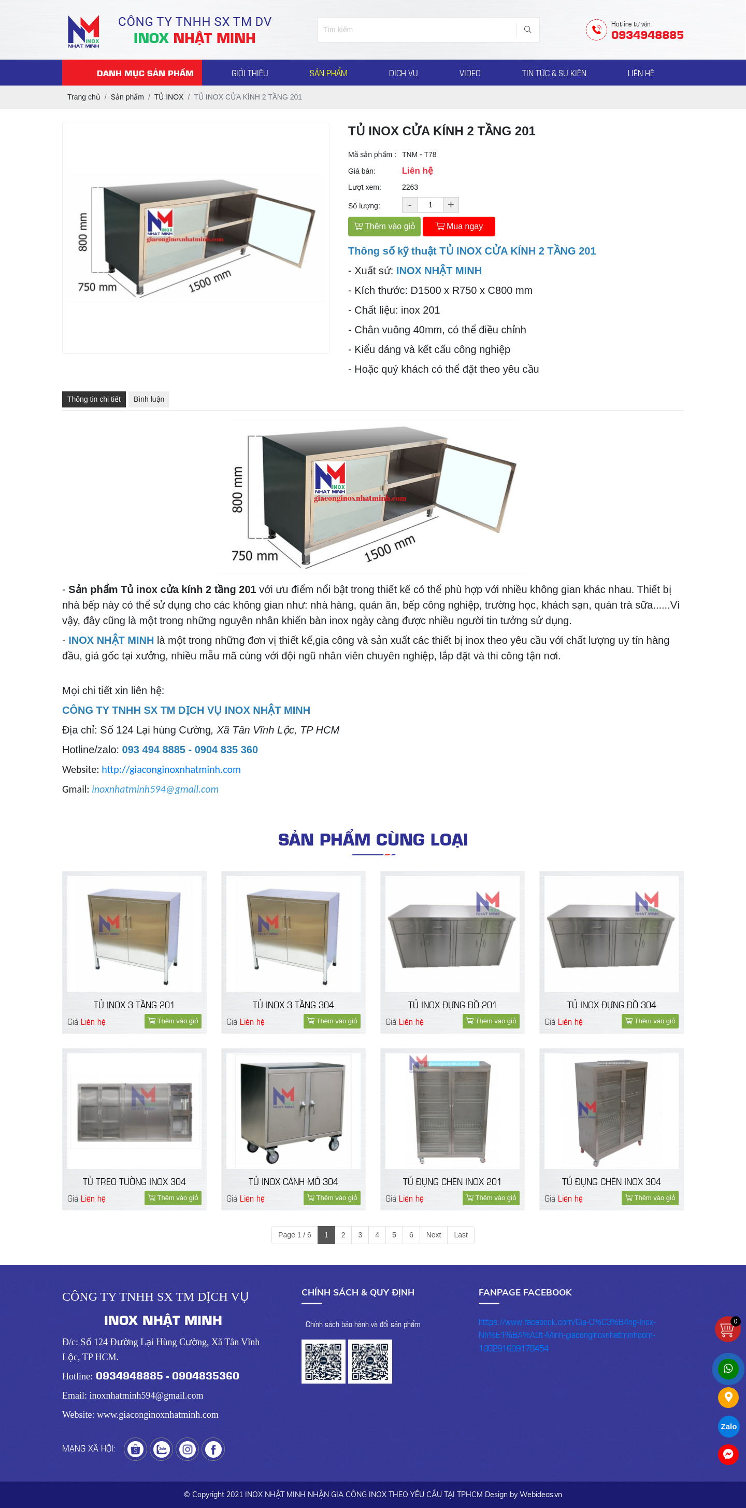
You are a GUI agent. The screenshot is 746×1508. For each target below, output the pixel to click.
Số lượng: (364, 206)
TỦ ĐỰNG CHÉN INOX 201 (452, 1181)
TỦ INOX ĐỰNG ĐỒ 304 (611, 1004)
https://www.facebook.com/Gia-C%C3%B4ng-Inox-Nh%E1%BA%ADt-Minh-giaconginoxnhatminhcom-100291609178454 (567, 1334)
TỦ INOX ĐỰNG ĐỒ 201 (452, 1004)
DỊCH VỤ (403, 72)
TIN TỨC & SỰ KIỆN (554, 72)
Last (460, 1234)
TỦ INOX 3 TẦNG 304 (293, 1004)
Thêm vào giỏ (384, 226)
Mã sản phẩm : (372, 154)
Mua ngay (459, 226)
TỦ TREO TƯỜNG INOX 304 (134, 1181)
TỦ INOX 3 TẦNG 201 (134, 1004)
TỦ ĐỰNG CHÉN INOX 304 (611, 1181)
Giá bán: (362, 171)
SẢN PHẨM (329, 72)
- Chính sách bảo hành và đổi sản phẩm (361, 1323)
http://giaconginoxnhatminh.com (171, 769)
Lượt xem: (364, 187)
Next (433, 1234)
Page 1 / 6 (294, 1234)
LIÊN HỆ (641, 72)
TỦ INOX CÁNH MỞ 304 (293, 1181)
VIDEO (470, 72)
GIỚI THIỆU (250, 72)
